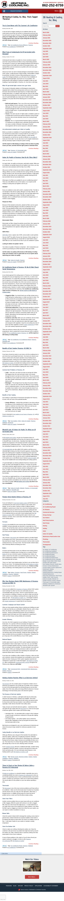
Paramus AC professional (25, 775)
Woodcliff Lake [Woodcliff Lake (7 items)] (46, 585)
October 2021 (46, 167)
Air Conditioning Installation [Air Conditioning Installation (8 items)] (50, 551)
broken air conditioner (8, 773)
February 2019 (47, 253)
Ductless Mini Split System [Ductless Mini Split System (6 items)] (49, 562)
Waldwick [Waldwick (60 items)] (45, 583)
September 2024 (47, 75)
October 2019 (46, 232)
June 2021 (45, 178)
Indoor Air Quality (11, 152)
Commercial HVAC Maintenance (29, 669)
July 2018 (45, 272)
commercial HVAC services (22, 662)
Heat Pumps (23, 572)
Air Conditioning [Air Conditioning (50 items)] (53, 549)
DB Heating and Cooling (10, 437)
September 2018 (47, 267)
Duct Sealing (14, 421)
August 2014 (46, 399)
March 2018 (46, 283)
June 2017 (45, 307)
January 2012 (46, 482)
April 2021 (45, 183)
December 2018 (47, 259)
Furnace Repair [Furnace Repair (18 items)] (47, 567)
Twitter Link (4, 45)
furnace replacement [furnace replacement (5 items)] (56, 567)
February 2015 (47, 383)
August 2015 (46, 366)
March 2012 (46, 477)
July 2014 (45, 401)
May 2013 (45, 439)
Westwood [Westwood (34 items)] (57, 583)
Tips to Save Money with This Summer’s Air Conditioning (19, 25)
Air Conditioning (11, 46)
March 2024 (46, 91)
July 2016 (45, 337)
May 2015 (45, 374)
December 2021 (47, 161)
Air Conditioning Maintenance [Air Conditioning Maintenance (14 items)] (50, 552)
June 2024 (45, 83)
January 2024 (46, 97)
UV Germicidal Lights (21, 150)
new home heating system (20, 503)
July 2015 (45, 369)
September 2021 (47, 170)
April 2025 (45, 56)
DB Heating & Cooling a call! (21, 751)
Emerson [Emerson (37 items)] (52, 564)
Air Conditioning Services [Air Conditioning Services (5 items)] (49, 559)
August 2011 (46, 496)
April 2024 (45, 89)
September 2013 (47, 428)
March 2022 (46, 153)
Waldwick (4, 422)
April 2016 (45, 345)
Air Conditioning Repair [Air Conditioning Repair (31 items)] (49, 554)
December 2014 (47, 388)
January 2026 (46, 37)
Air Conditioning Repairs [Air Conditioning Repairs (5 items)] (49, 556)
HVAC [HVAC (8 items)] (48, 577)
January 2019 (46, 256)
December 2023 (47, 99)
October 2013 (46, 426)
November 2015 (47, 358)
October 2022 (46, 135)
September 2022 (47, 137)
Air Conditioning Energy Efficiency (19, 45)
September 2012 (47, 461)
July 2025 (45, 51)
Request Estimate (16, 11)
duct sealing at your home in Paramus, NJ (23, 414)
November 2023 (47, 102)
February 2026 (47, 35)
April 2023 (45, 118)
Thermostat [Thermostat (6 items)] (46, 582)
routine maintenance (29, 324)
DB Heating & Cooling (7, 363)
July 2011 (45, 498)
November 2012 (47, 455)
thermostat (23, 708)
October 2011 (46, 490)
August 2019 (46, 237)
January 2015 (46, 385)
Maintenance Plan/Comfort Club (51, 536)
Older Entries (5, 853)
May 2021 (45, 180)
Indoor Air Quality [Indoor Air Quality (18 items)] (47, 579)
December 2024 (47, 67)
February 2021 (47, 188)
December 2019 (47, 226)
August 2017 (46, 302)
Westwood (10, 422)
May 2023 (45, 116)
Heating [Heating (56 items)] (51, 569)
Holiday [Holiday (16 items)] (45, 577)
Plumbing (45, 539)
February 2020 (47, 221)
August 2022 (46, 140)
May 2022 (45, 148)
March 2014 (46, 412)
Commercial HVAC (15, 669)
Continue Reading (33, 43)
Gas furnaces (5, 683)
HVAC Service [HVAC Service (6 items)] (54, 577)
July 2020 (45, 207)
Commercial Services (48, 512)
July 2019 (45, 240)
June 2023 (45, 113)
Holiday (45, 528)
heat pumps (13, 537)
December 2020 (47, 194)
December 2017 (47, 291)
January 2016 (46, 353)
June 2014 (45, 404)
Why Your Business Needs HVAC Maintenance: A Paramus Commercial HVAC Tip (20, 582)
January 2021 (46, 191)
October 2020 (46, 199)
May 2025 (45, 54)
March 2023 (46, 121)
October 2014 (46, 393)
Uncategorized (47, 544)
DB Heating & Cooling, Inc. (19, 597)
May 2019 (45, 245)
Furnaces (4, 524)
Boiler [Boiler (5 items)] (52, 561)
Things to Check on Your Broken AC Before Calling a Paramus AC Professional (18, 766)
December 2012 (47, 453)
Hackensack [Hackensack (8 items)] (46, 569)
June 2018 (45, 275)
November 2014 (47, 391)
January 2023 (46, 126)
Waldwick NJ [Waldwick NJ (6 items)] (51, 583)
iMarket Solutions (25, 889)
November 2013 (47, 423)
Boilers (4, 554)
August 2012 (46, 463)
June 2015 (45, 372)
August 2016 (46, 334)
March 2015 (46, 380)
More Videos (31, 877)
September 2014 (47, 396)
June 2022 (45, 145)
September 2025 (47, 48)
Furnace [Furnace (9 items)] (45, 565)
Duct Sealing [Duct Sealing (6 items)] (46, 564)
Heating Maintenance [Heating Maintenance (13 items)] (48, 572)
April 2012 (45, 474)
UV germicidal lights (7, 449)
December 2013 (47, 420)
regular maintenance (10, 601)
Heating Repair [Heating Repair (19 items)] (58, 572)
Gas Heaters (46, 517)
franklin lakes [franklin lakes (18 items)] (58, 564)
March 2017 (46, 315)
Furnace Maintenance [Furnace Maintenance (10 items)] (53, 565)
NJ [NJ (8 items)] (57, 579)
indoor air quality (32, 458)
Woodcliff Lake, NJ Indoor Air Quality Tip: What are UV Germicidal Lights (19, 430)
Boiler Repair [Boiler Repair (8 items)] (57, 561)
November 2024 (47, 70)
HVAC (19, 421)
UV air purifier (32, 137)
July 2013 (45, 434)
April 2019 (45, 248)
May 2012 (45, 471)
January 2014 (46, 418)
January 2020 (46, 223)
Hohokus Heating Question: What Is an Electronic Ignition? (20, 678)
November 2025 (47, 43)
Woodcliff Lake (6, 341)
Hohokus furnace (10, 746)
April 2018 (45, 280)
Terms (4, 899)
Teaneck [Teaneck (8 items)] (58, 580)
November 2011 (47, 488)
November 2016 (47, 326)
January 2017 (46, 321)
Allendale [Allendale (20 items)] (58, 559)
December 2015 (47, 356)
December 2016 (47, 323)
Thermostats (46, 542)
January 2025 (46, 64)
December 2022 (47, 129)
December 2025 (47, 40)
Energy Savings (47, 515)
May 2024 (45, 86)
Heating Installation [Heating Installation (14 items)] (48, 570)
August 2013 (46, 431)
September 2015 (47, 364)
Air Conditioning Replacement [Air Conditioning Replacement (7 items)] (50, 557)
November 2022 (47, 132)
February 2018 (47, 285)
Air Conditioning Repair (25, 339)
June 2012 (45, 469)
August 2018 (46, 269)
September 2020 (47, 202)
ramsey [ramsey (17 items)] (54, 580)
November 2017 (47, 294)
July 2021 (45, 175)
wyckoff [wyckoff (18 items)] (52, 585)
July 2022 (45, 143)
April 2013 (45, 442)
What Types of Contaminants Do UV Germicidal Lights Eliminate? (18, 53)
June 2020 (45, 210)
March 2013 (46, 445)
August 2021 (46, 172)
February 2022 (47, 156)
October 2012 (46, 458)
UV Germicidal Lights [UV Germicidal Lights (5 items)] (54, 582)
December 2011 (47, 485)
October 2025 (46, 46)
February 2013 (47, 447)
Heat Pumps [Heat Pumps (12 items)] (59, 575)
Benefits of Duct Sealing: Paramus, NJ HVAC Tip (16, 348)
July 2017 (45, 304)
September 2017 (47, 299)
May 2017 (45, 310)
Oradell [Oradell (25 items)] (45, 580)
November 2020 (47, 197)
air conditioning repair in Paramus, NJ (18, 333)
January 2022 (46, 159)
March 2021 (46, 186)
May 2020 (45, 213)
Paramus (30, 45)
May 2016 (45, 342)
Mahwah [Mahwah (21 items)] (54, 579)
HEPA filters (5, 235)
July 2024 (45, 81)
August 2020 (46, 205)
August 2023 (46, 110)
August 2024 (46, 78)
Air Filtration (46, 509)
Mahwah (22, 488)
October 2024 (46, 73)
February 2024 (47, 94)
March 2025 (46, 59)
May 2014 (45, 407)
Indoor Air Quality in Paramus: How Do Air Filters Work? (19, 157)
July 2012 (45, 466)
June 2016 (45, 339)
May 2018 (45, 277)
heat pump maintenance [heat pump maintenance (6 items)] (49, 575)
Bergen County (14, 756)
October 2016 (46, 329)
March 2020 (46, 218)
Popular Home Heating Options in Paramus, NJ (16, 497)
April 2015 (45, 377)
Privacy (1, 899)
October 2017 (46, 296)
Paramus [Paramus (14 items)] (49, 580)
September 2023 (47, 108)
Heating (29, 572)
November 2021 (47, 164)
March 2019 (46, 250)
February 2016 (47, 350)
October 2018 (46, 264)
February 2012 (47, 480)
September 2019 (47, 234)
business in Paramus (22, 589)
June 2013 (45, 436)
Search (57, 26)
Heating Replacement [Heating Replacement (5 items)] (48, 574)
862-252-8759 (52, 5)
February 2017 (47, 318)
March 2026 (46, 32)
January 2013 (46, 450)
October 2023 (46, 105)
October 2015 (46, 361)
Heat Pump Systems (48, 520)
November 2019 (47, 229)
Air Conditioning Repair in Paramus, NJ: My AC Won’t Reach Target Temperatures (20, 268)
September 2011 (47, 493)
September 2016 (47, 331)
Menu (57, 11)
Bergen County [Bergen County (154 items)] (46, 561)
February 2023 (47, 124)
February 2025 (47, 62)
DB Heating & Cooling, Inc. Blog (53, 19)
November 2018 (47, 261)
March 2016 (46, 347)
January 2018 (46, 288)
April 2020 (45, 215)
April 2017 (45, 312)
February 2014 (47, 415)
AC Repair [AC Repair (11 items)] (45, 549)
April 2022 (45, 151)
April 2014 (45, 409)
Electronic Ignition (23, 756)
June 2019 (45, 242)
